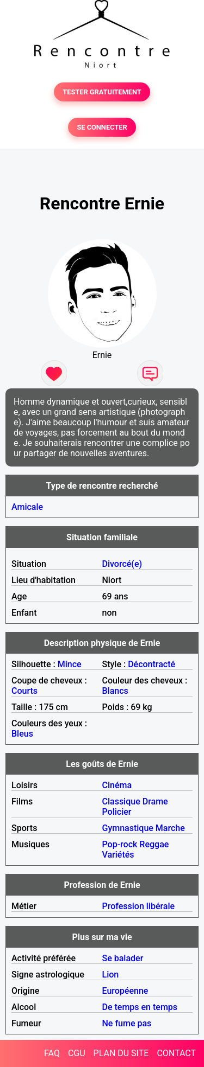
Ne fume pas (127, 1023)
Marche (170, 828)
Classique (121, 801)
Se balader (123, 958)
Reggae (154, 844)
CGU (76, 1053)
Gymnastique (127, 828)
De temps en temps (140, 1007)
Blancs (115, 691)
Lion (110, 974)
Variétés (118, 854)
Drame (155, 801)
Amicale (27, 507)
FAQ (52, 1053)
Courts (24, 691)
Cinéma (117, 785)
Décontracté (151, 664)
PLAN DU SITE (121, 1053)
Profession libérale (138, 906)
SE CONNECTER (102, 127)
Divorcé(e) (122, 564)
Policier (117, 812)
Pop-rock (120, 844)
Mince (70, 664)
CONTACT (176, 1053)
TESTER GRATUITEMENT (102, 92)
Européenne (125, 991)
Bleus (22, 734)
